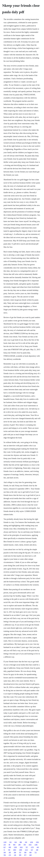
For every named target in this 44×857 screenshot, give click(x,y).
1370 (32, 847)
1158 (5, 842)
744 (9, 850)
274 (10, 855)
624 (16, 842)
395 (10, 852)
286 (15, 852)
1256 (31, 842)
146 (15, 855)
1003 (14, 850)
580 (25, 852)
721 (36, 852)
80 (9, 844)
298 (19, 844)
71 (4, 850)
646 (30, 852)
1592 (37, 842)
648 (30, 855)
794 (25, 844)
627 (5, 847)
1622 (21, 847)
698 (10, 847)
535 (10, 842)
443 (38, 847)
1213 (26, 850)
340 (37, 850)
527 (32, 850)
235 (5, 844)
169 (26, 842)
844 (14, 844)
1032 (30, 844)
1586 (20, 850)
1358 (15, 847)
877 (25, 855)
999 (20, 855)
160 (5, 852)
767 (27, 847)
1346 (36, 844)
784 (5, 855)
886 (21, 842)
